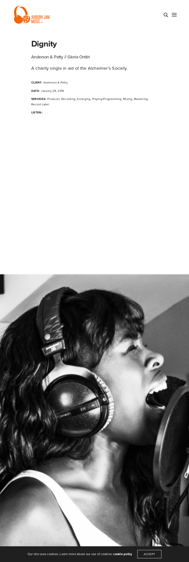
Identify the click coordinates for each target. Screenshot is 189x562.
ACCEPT (149, 554)
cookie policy (122, 554)
